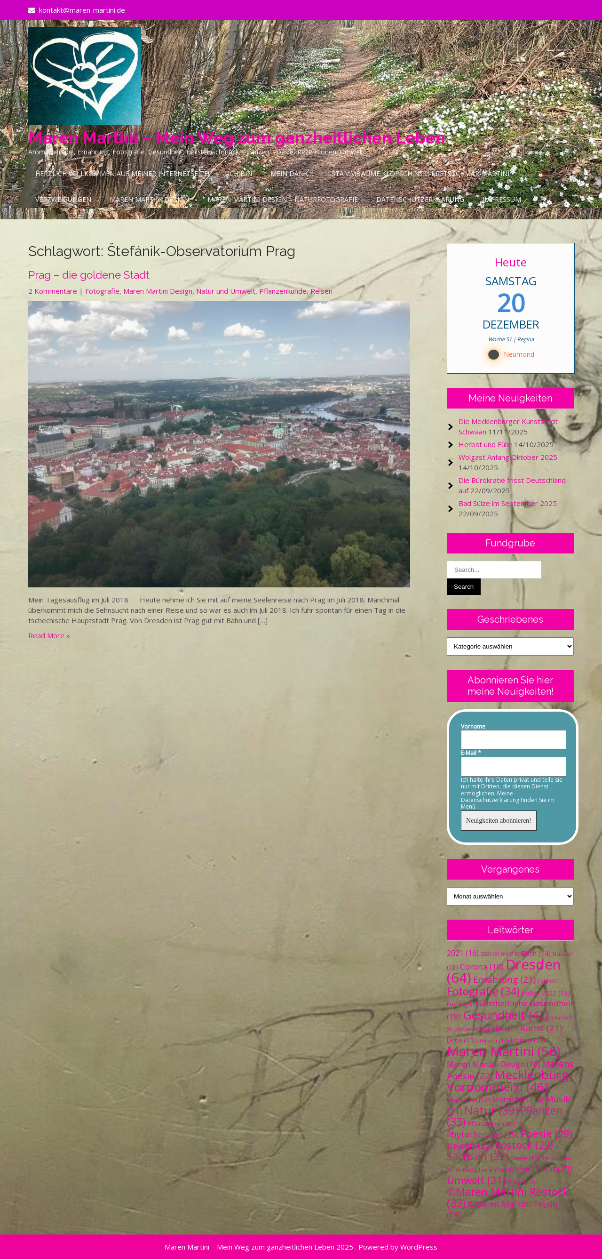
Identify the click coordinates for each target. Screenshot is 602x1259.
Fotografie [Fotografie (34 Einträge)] (483, 991)
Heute (511, 262)
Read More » (49, 635)
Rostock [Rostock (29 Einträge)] (524, 1145)
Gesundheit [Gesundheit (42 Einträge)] (505, 1015)
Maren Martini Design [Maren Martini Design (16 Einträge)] (493, 1064)
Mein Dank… (291, 173)
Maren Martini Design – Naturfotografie (282, 199)
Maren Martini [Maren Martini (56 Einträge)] (503, 1051)
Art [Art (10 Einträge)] (510, 953)
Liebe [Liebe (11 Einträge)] (460, 1040)
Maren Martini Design (149, 199)
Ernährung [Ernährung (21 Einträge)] (504, 979)
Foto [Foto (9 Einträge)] (547, 981)
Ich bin (240, 173)
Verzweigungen (63, 199)
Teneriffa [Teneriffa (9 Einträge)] (461, 1170)
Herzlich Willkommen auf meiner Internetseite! (122, 173)
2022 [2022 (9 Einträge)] (490, 954)
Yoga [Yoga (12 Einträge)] (521, 1182)
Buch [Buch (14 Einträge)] (536, 953)
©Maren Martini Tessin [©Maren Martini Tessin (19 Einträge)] (502, 1209)
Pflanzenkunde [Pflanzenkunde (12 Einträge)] (495, 1123)
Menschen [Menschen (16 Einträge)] (518, 1099)
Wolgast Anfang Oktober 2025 (508, 457)
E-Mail (471, 753)
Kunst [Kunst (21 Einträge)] (541, 1028)
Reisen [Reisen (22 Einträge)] (470, 1145)
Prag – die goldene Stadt (89, 275)
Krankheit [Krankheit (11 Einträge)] (499, 1029)
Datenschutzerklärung (420, 199)
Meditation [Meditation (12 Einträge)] (468, 1100)
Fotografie (102, 291)
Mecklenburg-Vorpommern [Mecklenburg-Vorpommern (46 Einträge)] (509, 1080)
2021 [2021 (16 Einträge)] (463, 953)
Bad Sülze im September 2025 (508, 503)
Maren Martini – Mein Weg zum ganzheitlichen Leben (236, 137)
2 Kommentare (52, 291)
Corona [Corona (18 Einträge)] (482, 966)
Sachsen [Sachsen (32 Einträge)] (478, 1156)
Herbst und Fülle (485, 444)
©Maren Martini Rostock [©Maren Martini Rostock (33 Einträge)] (508, 1198)
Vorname (473, 726)
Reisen (321, 291)
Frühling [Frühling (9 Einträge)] (460, 1004)
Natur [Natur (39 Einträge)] (491, 1110)
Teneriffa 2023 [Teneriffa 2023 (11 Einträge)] (503, 1170)
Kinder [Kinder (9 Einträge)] (466, 1029)
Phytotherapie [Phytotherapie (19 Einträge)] (483, 1134)
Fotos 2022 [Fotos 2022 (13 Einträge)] (546, 992)
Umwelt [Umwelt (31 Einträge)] (476, 1180)
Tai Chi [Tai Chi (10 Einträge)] (556, 1158)
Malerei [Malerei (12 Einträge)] (528, 1040)
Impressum (502, 199)
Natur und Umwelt (225, 291)
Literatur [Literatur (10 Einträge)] (492, 1040)
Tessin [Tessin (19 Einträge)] (551, 1168)
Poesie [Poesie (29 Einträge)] (546, 1133)
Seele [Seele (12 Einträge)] (525, 1158)
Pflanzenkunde (283, 291)
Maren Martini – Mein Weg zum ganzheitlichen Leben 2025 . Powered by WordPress (301, 1246)
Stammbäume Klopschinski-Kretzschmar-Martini (420, 173)
